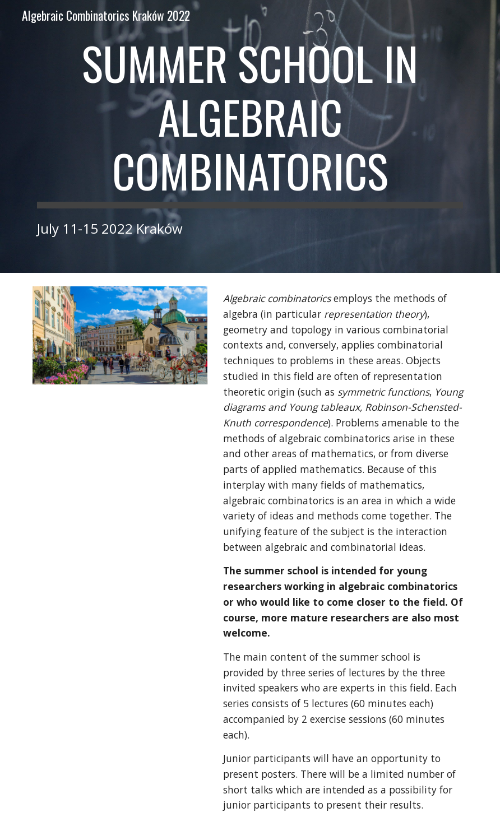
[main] (250, 136)
